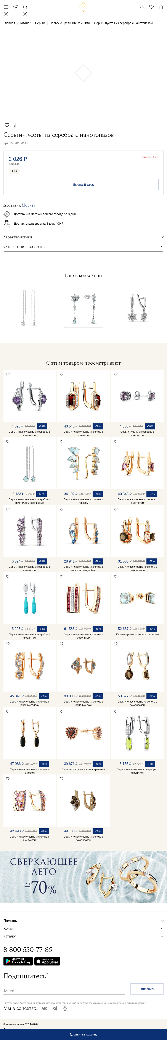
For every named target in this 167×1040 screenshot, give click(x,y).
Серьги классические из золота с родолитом (83, 636)
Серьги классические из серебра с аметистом (29, 433)
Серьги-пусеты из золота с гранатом (83, 769)
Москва (15, 6)
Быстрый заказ (83, 184)
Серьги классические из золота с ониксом (30, 771)
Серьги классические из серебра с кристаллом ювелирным (29, 501)
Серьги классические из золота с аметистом (137, 501)
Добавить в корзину (83, 1034)
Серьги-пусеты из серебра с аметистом (137, 433)
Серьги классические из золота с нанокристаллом (30, 703)
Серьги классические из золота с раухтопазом (137, 568)
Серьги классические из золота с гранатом (83, 433)
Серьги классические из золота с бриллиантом (83, 703)
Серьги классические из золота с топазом (83, 501)
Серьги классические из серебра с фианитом (29, 636)
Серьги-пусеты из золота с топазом (137, 634)
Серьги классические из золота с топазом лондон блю (83, 568)
